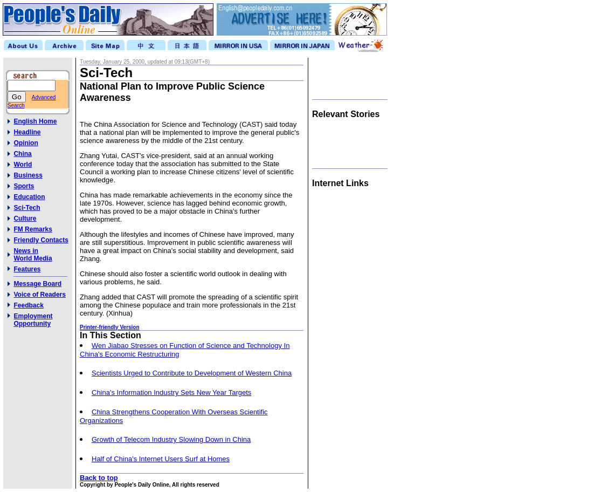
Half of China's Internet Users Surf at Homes (161, 459)
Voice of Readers (39, 294)
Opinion (25, 143)
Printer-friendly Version (110, 327)
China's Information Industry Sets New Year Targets (171, 392)
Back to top (99, 478)
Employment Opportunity (32, 319)
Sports (23, 186)
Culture (24, 218)
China (22, 154)
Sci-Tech (26, 207)
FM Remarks (32, 229)
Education (29, 197)
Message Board (37, 284)
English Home (35, 121)
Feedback (28, 305)
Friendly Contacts (40, 240)
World (22, 164)
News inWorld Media (32, 254)
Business (27, 175)
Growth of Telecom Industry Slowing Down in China (171, 439)
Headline (26, 132)
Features (26, 269)
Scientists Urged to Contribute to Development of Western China (192, 373)
